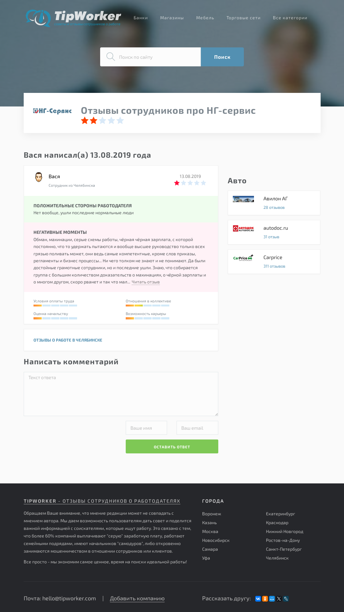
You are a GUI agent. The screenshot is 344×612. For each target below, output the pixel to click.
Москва (210, 531)
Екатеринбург (280, 513)
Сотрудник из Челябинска (72, 185)
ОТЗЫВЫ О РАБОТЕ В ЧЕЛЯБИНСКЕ (67, 339)
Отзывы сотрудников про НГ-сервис (168, 110)
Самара (210, 549)
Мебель (205, 17)
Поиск (222, 57)
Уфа (206, 557)
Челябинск (277, 557)
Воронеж (211, 513)
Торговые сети (243, 17)
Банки (141, 17)
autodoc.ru (274, 232)
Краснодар (277, 522)
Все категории (290, 17)
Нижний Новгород (284, 531)
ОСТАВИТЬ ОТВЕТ (172, 447)
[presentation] (72, 433)
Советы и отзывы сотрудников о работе (73, 18)
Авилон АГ (274, 203)
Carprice (274, 262)
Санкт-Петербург (284, 549)
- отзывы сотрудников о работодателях (102, 501)
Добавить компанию (137, 598)
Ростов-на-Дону (283, 540)
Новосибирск (216, 540)
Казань (209, 522)
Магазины (172, 17)
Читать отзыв (146, 281)
